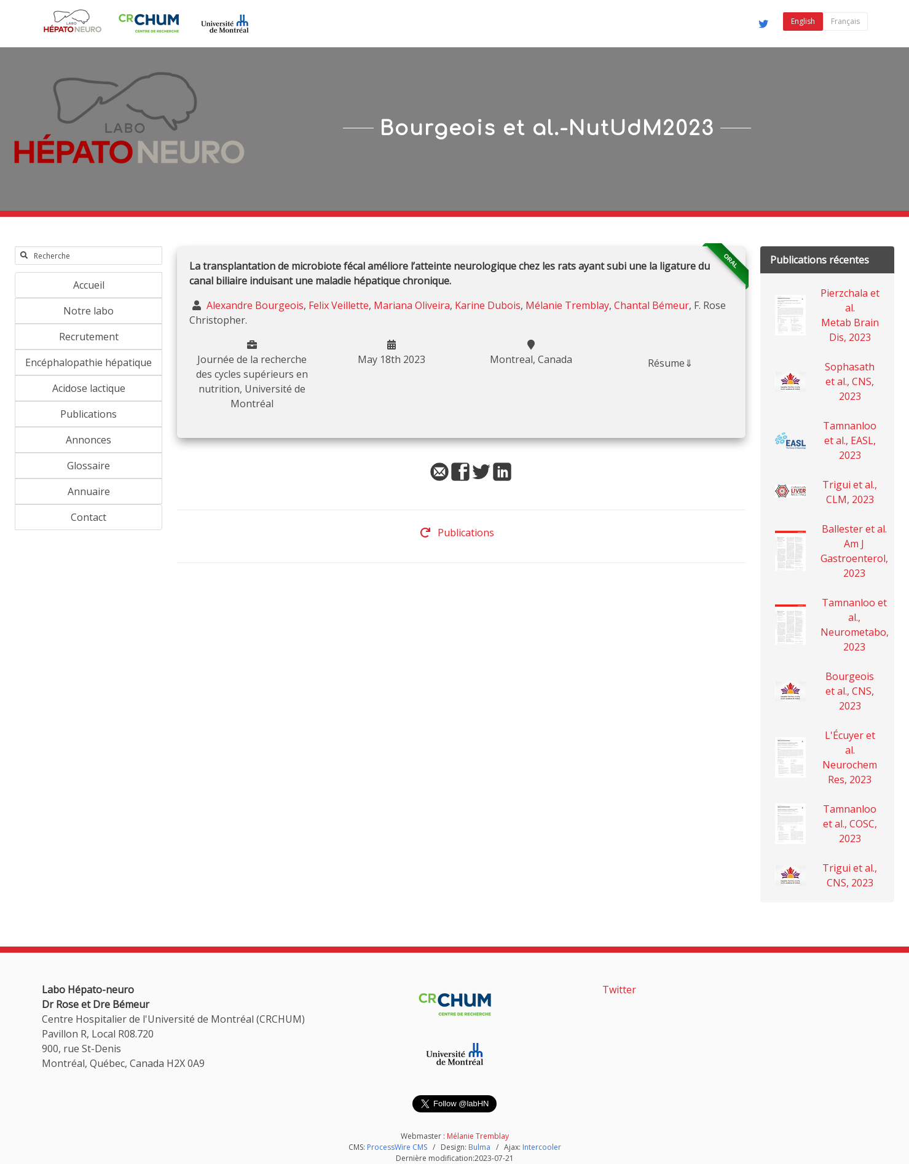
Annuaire (89, 491)
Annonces (88, 440)
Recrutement (89, 336)
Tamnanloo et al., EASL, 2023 (849, 440)
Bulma (479, 1147)
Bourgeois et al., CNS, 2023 (849, 691)
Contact (88, 517)
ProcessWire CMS (397, 1147)
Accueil (88, 285)
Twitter (619, 989)
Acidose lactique (88, 388)
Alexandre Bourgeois (254, 305)
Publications (88, 414)
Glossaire (88, 465)
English (803, 21)
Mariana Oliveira (412, 305)
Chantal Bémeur (651, 305)
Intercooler (541, 1147)
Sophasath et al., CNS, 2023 (850, 381)
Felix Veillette (339, 305)
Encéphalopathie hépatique (88, 362)
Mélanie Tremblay (567, 305)
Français (845, 21)
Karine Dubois (488, 305)
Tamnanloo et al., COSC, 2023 (850, 823)
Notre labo (88, 311)
